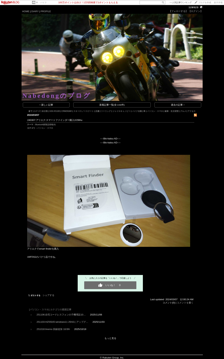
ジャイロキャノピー (121, 111)
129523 (193, 7)
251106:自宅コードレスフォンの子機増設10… (61, 314)
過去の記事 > (178, 104)
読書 (97, 111)
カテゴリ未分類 (41, 111)
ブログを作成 (204, 2)
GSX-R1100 (54, 111)
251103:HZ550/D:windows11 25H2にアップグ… (62, 322)
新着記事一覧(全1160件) (112, 104)
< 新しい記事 (46, 104)
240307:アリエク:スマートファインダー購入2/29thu (54, 120)
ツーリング (106, 111)
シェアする (48, 295)
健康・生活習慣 (172, 111)
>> (180, 2)
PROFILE (46, 11)
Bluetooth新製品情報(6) (45, 124)
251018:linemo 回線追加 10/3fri (53, 329)
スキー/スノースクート (83, 111)
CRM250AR (66, 111)
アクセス (192, 111)
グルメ (183, 111)
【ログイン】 (196, 11)
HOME (25, 11)
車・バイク (41, 2)
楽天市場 (218, 2)
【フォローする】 (178, 11)
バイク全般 (137, 111)
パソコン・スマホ (155, 111)
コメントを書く (185, 302)
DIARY (35, 11)
